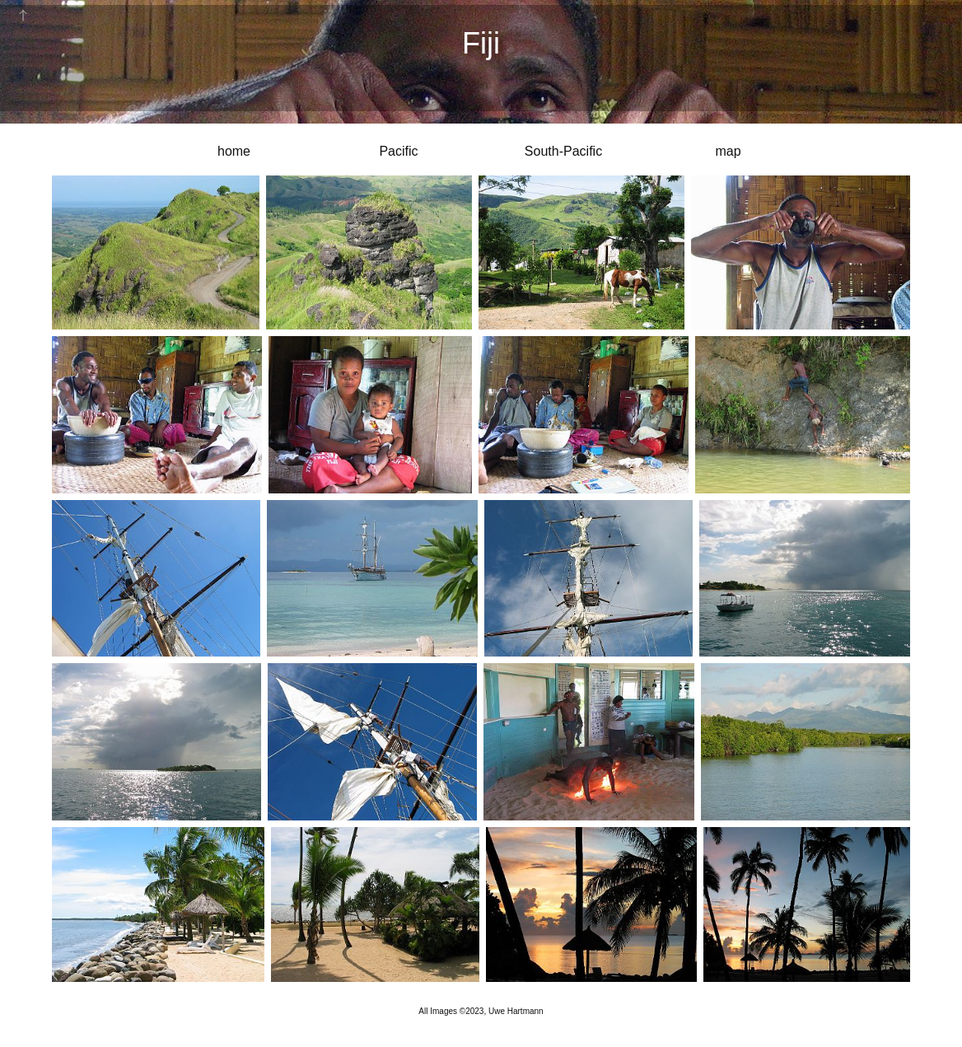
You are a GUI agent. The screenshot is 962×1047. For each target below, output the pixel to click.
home (233, 151)
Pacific (398, 151)
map (727, 151)
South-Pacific (563, 151)
